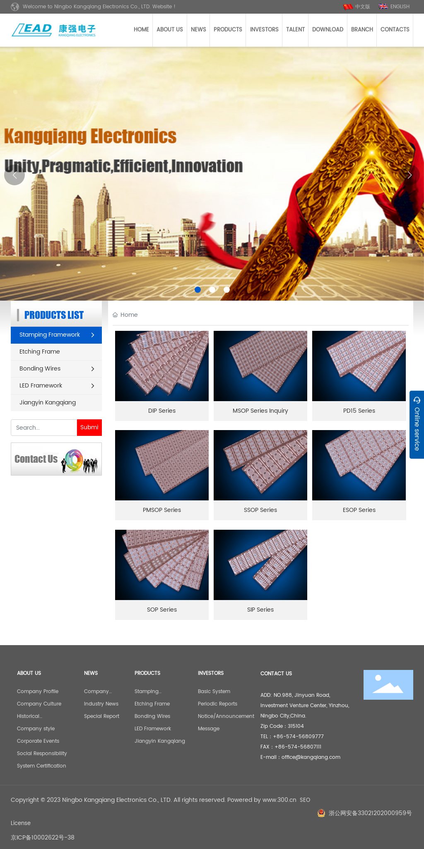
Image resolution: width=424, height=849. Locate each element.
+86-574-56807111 (298, 747)
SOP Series (162, 610)
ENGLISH (400, 7)
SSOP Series (260, 510)
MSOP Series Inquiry (260, 411)
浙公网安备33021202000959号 (370, 813)
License (21, 823)
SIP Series (260, 610)
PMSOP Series (162, 510)
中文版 (362, 7)
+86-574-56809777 (298, 737)
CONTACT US (276, 674)
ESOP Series (359, 510)
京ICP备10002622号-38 (43, 837)
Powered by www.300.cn (261, 800)
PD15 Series (359, 411)
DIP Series (162, 411)
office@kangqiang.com (311, 757)
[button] (198, 290)
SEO (305, 800)
